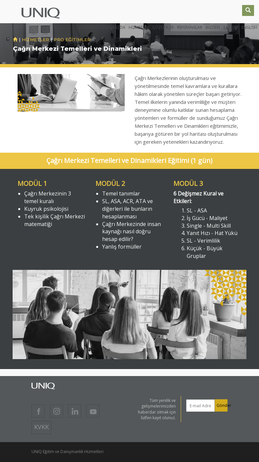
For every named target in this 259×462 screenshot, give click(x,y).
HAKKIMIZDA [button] (113, 27)
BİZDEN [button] (213, 27)
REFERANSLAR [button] (189, 27)
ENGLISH (249, 27)
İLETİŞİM (230, 27)
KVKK (41, 427)
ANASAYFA (88, 27)
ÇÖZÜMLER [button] (163, 27)
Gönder (222, 405)
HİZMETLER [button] (139, 27)
